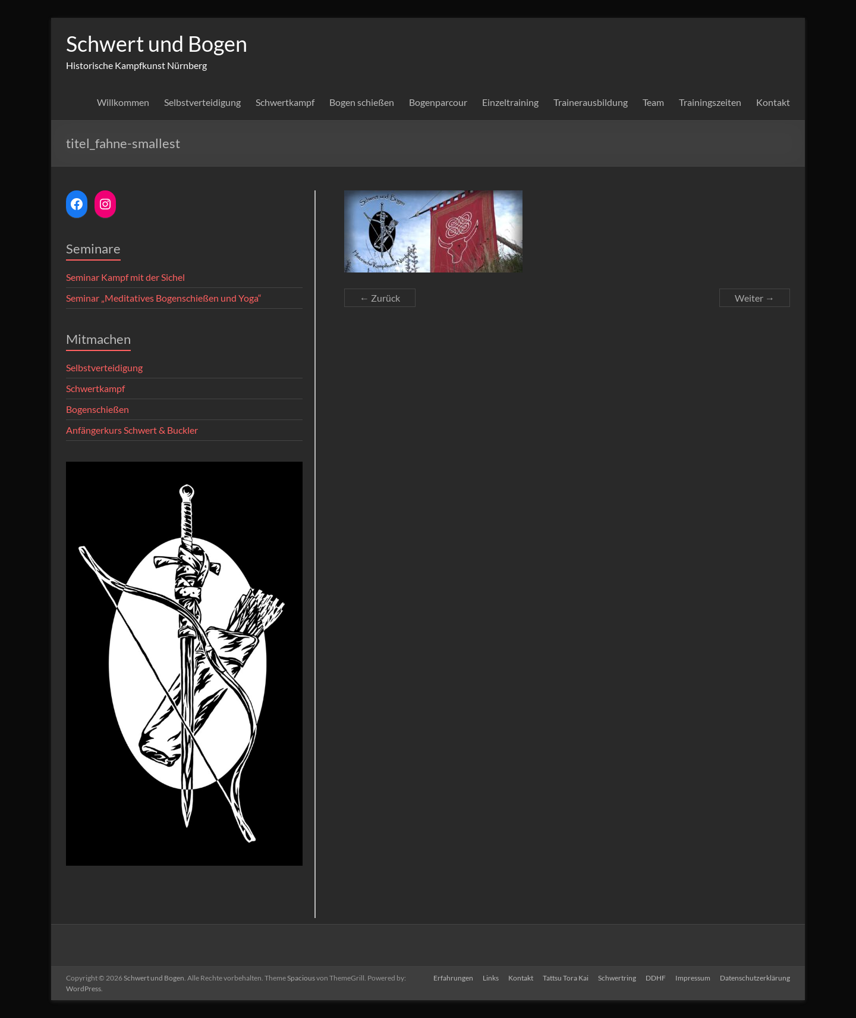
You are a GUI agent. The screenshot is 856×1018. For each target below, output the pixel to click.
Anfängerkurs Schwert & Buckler (132, 430)
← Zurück (380, 297)
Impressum (692, 977)
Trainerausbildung (590, 102)
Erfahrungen (453, 977)
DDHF (656, 977)
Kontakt (773, 102)
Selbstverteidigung (202, 102)
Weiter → (755, 297)
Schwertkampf (285, 102)
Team (653, 102)
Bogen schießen (361, 102)
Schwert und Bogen (156, 43)
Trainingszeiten (710, 102)
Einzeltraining (510, 102)
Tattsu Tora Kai (565, 977)
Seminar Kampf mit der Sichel (125, 277)
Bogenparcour (438, 102)
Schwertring (617, 977)
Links (491, 977)
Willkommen (123, 102)
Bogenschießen (97, 409)
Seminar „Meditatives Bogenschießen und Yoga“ (164, 297)
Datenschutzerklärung (755, 977)
